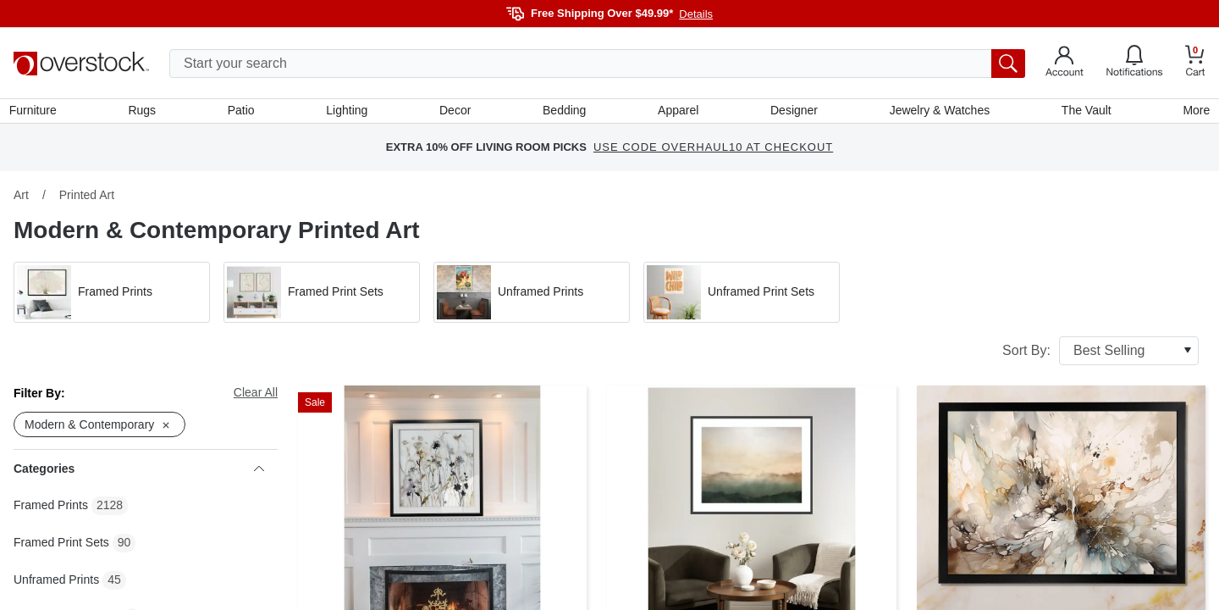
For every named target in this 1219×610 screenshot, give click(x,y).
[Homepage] (81, 63)
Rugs (146, 112)
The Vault (1083, 112)
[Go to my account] (1064, 63)
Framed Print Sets (61, 547)
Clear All (256, 396)
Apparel (677, 112)
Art (21, 199)
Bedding (564, 112)
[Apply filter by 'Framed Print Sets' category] (321, 296)
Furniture (37, 112)
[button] (112, 296)
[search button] (1008, 63)
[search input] (597, 63)
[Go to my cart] (1195, 63)
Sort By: (1100, 355)
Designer (792, 112)
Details (696, 14)
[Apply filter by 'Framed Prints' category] (112, 296)
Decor (456, 112)
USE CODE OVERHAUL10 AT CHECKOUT (713, 152)
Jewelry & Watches (936, 112)
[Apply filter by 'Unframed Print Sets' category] (741, 296)
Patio (243, 112)
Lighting (348, 112)
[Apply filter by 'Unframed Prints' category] (531, 296)
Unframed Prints (56, 584)
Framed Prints (51, 510)
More (1191, 112)
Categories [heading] (139, 473)
